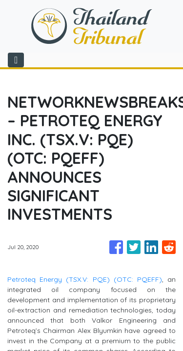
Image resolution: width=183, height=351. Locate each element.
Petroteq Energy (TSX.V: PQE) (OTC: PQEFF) (84, 279)
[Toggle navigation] (16, 60)
